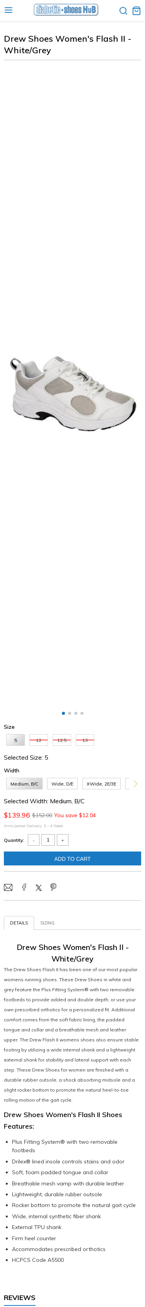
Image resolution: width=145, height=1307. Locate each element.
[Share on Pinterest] (53, 887)
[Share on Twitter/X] (39, 888)
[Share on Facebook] (24, 887)
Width (11, 770)
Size (9, 726)
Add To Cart (72, 859)
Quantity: (14, 840)
